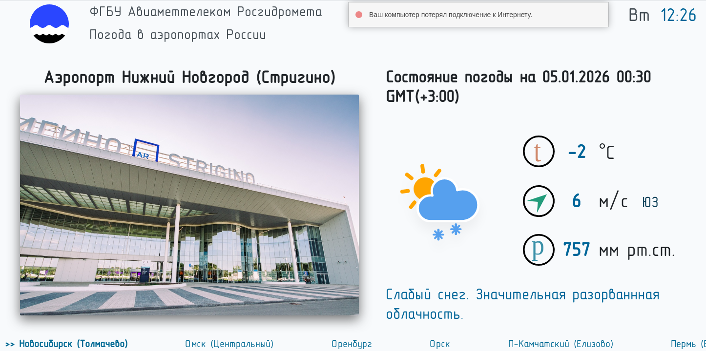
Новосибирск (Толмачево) (72, 344)
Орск (441, 344)
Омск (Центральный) (231, 344)
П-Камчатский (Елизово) (561, 344)
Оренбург (352, 344)
